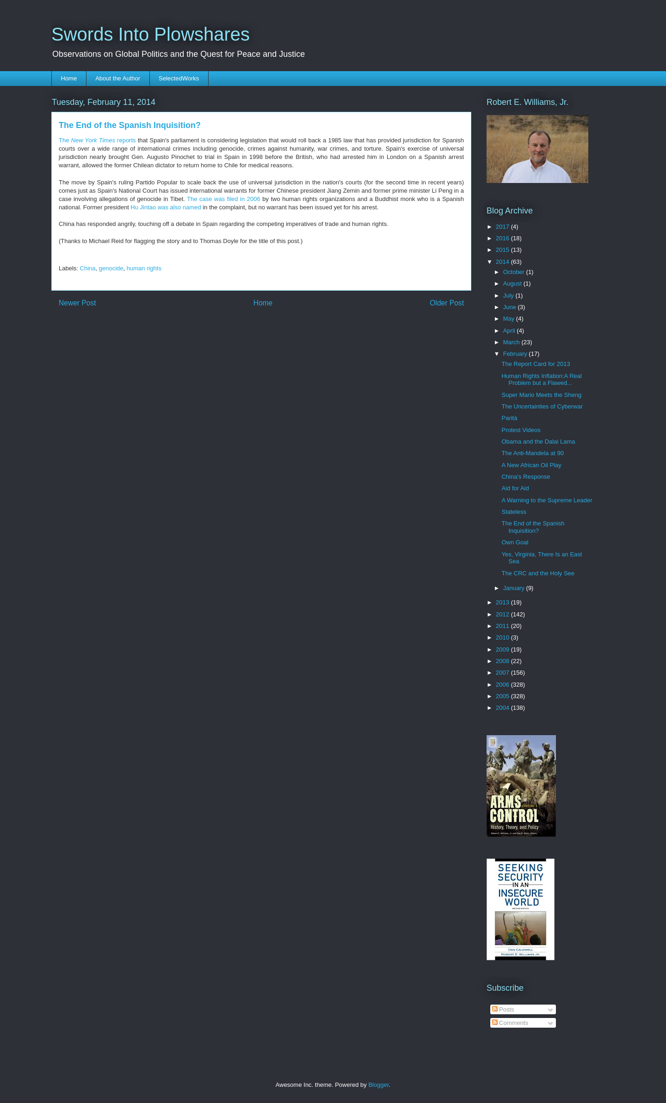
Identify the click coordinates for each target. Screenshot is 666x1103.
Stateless (513, 511)
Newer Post (77, 303)
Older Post (447, 303)
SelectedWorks (179, 78)
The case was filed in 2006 (223, 198)
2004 (503, 707)
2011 (503, 625)
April (510, 330)
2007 (503, 672)
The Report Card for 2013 (535, 363)
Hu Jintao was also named (165, 207)
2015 (503, 249)
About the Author (117, 78)
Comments (510, 1022)
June (510, 307)
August (513, 283)
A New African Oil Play (531, 465)
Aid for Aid (515, 488)
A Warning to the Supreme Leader (546, 500)
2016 (503, 238)
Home (69, 78)
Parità (509, 417)
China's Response (525, 476)
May (509, 318)
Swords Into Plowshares (150, 34)
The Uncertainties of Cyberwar (542, 406)
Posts (503, 1009)
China (88, 268)
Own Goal (514, 542)
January (514, 588)
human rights (144, 268)
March (512, 342)
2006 (503, 684)
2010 (503, 637)
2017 (503, 226)
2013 (503, 602)
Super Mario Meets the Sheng (541, 394)
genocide (111, 268)
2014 (503, 261)
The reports (97, 140)
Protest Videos (520, 430)
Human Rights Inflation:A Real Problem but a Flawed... (541, 379)
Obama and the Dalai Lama (538, 441)
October (514, 271)
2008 (503, 661)
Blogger (378, 1084)
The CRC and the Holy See (537, 573)
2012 (503, 614)
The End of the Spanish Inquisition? (532, 527)
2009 (503, 649)
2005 (503, 696)
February (516, 353)
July (509, 295)
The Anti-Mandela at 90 (532, 453)
